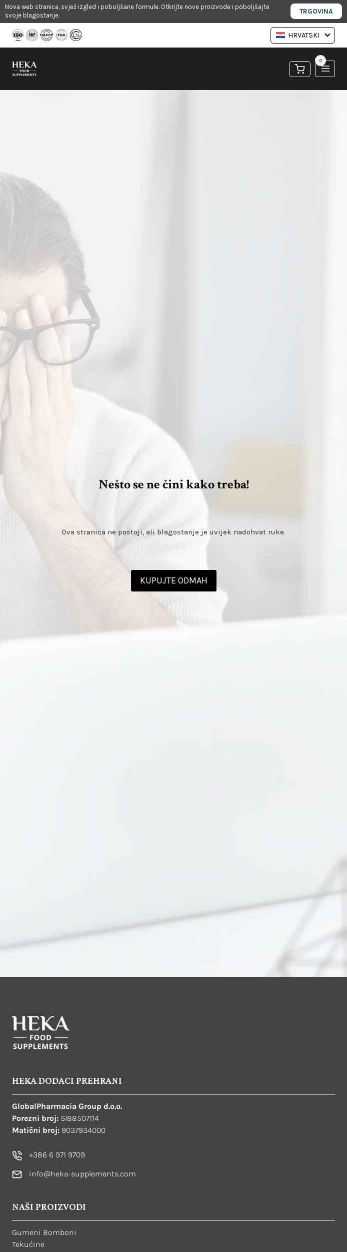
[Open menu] (325, 69)
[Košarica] (299, 68)
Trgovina (316, 11)
